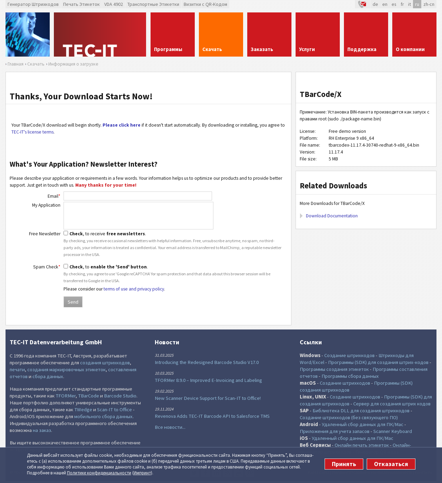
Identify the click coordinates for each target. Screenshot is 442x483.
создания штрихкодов (105, 362)
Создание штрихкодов (349, 355)
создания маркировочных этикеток (66, 369)
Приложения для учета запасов (334, 431)
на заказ (42, 430)
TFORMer (66, 396)
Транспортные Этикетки (153, 4)
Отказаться (391, 464)
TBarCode (88, 396)
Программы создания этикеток (334, 369)
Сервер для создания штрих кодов (392, 404)
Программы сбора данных (350, 376)
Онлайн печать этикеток (362, 445)
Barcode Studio (120, 396)
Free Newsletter (44, 234)
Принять (344, 464)
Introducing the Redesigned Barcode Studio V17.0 (207, 362)
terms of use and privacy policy (134, 289)
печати (17, 369)
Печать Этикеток (81, 4)
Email (54, 196)
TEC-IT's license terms (32, 132)
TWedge (83, 409)
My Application (46, 205)
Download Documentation (332, 216)
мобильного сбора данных (103, 416)
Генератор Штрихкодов (33, 4)
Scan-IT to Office (114, 409)
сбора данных (47, 376)
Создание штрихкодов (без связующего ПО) (349, 417)
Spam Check (46, 267)
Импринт (142, 473)
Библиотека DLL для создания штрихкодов (361, 410)
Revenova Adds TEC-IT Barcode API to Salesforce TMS (212, 416)
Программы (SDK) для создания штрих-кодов (378, 362)
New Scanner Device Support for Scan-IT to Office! (208, 398)
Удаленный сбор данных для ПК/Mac (362, 424)
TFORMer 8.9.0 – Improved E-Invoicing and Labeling (208, 380)
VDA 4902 (113, 4)
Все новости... (170, 427)
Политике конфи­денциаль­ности (99, 473)
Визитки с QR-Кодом (205, 4)
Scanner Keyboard (392, 431)
